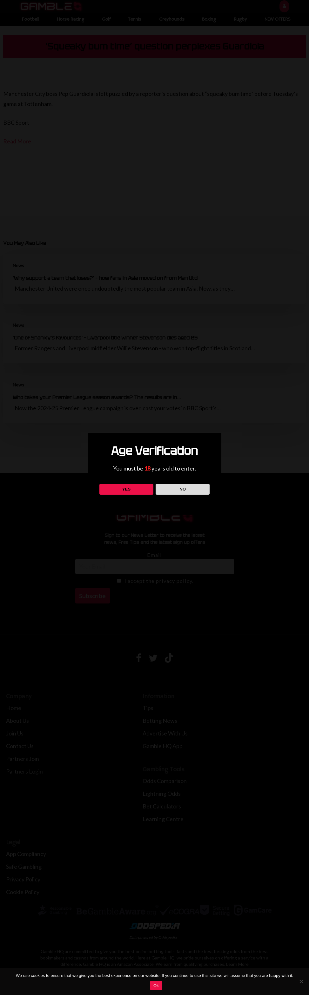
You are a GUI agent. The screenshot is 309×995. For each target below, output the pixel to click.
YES (126, 489)
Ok (156, 985)
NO (182, 489)
